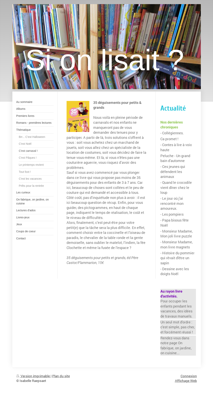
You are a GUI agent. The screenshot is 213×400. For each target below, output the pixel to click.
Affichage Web (186, 380)
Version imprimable (33, 376)
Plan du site (61, 376)
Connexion (189, 376)
